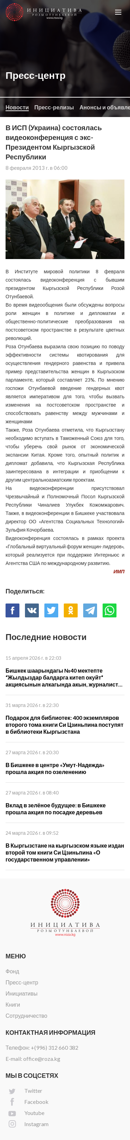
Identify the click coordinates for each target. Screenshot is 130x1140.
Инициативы (21, 993)
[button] (118, 12)
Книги (13, 1004)
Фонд (12, 971)
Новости (17, 107)
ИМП (118, 571)
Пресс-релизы (54, 107)
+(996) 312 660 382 (54, 1047)
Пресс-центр (22, 982)
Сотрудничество (26, 1015)
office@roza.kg (41, 1058)
